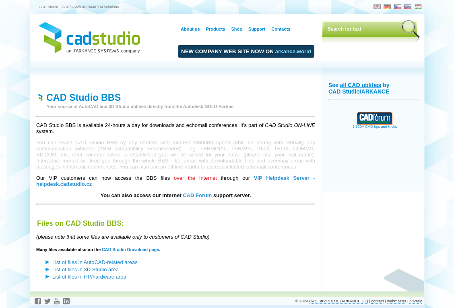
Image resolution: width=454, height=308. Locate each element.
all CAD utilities (361, 85)
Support (256, 29)
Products (215, 29)
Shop (236, 29)
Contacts (280, 29)
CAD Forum (197, 195)
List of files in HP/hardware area (89, 277)
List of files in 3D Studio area (85, 269)
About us (190, 29)
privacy (415, 301)
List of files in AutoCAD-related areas (95, 262)
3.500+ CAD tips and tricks (375, 125)
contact (377, 301)
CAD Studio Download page (130, 249)
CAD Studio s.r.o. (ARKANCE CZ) (338, 301)
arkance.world (293, 51)
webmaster (397, 301)
